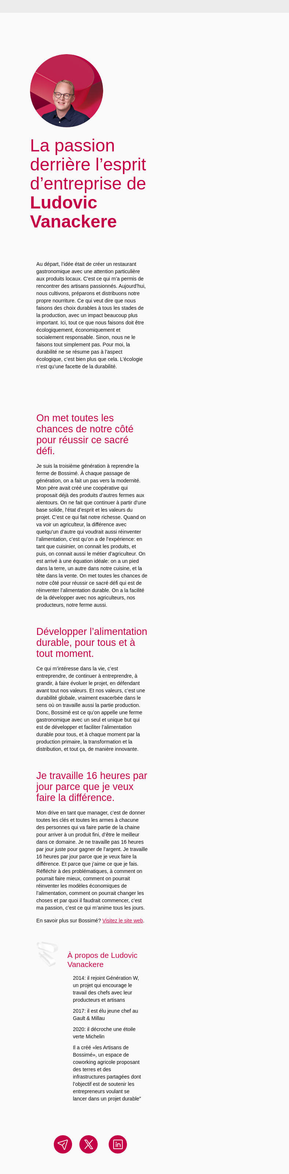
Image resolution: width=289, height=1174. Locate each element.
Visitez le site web (122, 920)
